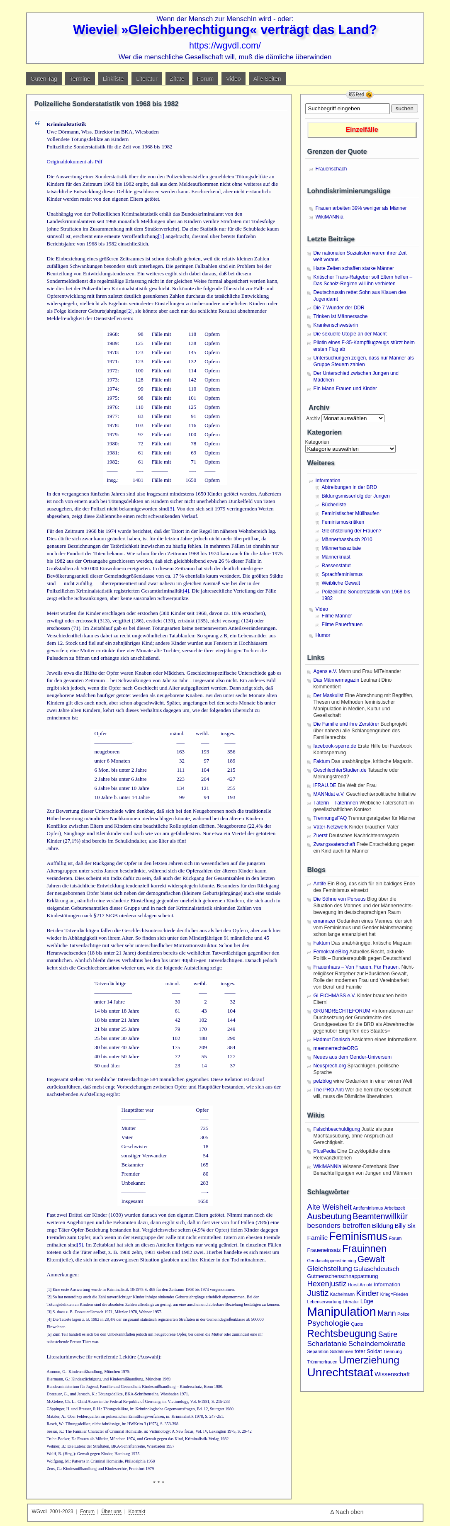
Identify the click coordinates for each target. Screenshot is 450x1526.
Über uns (111, 1511)
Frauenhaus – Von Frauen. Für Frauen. (357, 967)
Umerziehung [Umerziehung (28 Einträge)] (369, 1360)
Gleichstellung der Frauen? (352, 531)
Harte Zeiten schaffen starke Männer (354, 268)
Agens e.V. (326, 671)
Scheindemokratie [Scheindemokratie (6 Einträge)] (377, 1343)
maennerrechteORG (336, 1048)
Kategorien (317, 442)
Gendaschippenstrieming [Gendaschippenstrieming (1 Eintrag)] (331, 1260)
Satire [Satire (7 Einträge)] (388, 1334)
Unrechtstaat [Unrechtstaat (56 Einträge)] (340, 1372)
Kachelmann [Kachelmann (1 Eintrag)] (342, 1294)
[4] (186, 591)
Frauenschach (331, 169)
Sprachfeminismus (342, 574)
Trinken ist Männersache (341, 316)
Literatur (146, 78)
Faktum (322, 761)
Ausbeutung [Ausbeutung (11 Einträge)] (329, 1216)
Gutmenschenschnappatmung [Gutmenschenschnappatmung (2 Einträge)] (342, 1276)
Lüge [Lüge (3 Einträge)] (367, 1301)
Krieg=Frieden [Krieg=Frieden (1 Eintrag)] (394, 1294)
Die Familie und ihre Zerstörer (346, 724)
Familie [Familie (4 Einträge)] (317, 1237)
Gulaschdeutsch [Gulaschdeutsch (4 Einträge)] (376, 1268)
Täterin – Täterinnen (336, 803)
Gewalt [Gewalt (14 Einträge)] (371, 1259)
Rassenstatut (336, 566)
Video (233, 78)
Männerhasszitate (341, 548)
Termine (80, 78)
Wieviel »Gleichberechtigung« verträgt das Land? (225, 29)
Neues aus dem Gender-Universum (353, 1057)
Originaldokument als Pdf (74, 161)
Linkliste (113, 78)
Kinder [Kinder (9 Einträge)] (367, 1293)
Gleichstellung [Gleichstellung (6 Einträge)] (329, 1268)
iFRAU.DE (325, 785)
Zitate (177, 78)
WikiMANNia (329, 217)
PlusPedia (325, 1151)
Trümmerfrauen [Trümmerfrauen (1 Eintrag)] (322, 1361)
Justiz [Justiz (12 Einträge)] (318, 1293)
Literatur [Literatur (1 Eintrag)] (351, 1301)
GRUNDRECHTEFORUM (342, 1011)
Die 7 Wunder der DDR (339, 308)
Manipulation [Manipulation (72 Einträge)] (341, 1311)
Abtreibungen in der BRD (349, 487)
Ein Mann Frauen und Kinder (345, 388)
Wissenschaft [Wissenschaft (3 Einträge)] (392, 1374)
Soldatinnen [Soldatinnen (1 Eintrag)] (341, 1351)
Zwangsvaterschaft (334, 844)
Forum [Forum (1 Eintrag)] (395, 1238)
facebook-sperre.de (335, 746)
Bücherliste (334, 505)
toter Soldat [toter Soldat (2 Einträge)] (368, 1351)
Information (328, 481)
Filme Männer (337, 616)
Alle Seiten (267, 78)
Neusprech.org (330, 1066)
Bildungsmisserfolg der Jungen (356, 496)
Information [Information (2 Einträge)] (387, 1284)
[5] (80, 1245)
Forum (205, 78)
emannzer (325, 921)
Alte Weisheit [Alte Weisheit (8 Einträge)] (329, 1207)
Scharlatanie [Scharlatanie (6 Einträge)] (327, 1343)
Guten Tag (44, 78)
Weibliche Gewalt (341, 583)
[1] (161, 236)
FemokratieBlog (331, 952)
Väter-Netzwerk (331, 827)
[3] (171, 508)
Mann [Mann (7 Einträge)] (386, 1313)
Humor (323, 635)
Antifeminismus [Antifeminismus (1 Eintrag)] (368, 1207)
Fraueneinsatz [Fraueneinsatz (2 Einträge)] (324, 1250)
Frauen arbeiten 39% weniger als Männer (361, 208)
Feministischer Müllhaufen (350, 513)
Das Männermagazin (337, 680)
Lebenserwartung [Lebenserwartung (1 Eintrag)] (324, 1301)
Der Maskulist (329, 695)
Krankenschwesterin (336, 325)
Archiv (312, 418)
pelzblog (323, 1081)
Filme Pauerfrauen (342, 624)
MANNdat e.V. (329, 794)
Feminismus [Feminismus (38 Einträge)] (358, 1236)
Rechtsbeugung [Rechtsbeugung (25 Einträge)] (342, 1333)
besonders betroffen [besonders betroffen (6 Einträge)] (339, 1225)
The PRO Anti (329, 1090)
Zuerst (321, 835)
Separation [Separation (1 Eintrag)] (318, 1351)
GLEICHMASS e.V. (335, 996)
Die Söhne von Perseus (340, 899)
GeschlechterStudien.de (340, 770)
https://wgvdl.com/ (225, 45)
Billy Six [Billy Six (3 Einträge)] (405, 1225)
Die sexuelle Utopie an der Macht (350, 334)
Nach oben (350, 1512)
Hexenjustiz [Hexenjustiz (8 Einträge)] (327, 1283)
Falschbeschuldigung (337, 1129)
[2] (129, 311)
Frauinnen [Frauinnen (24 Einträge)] (364, 1248)
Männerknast (336, 557)
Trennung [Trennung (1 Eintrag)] (392, 1351)
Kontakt (137, 1511)
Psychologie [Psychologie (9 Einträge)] (328, 1323)
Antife (320, 884)
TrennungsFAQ (330, 818)
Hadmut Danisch (332, 1039)
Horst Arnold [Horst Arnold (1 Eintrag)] (360, 1284)
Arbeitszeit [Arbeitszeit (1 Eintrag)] (394, 1207)
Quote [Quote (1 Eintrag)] (357, 1324)
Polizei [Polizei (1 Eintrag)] (403, 1314)
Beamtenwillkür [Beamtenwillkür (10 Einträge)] (380, 1216)
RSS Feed (360, 94)
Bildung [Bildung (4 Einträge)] (383, 1225)
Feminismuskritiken (343, 522)
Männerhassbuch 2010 (347, 539)
